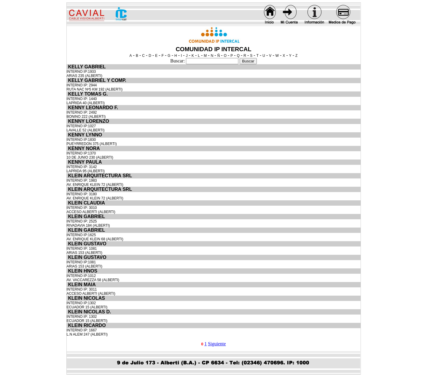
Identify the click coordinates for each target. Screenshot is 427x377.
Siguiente (217, 343)
